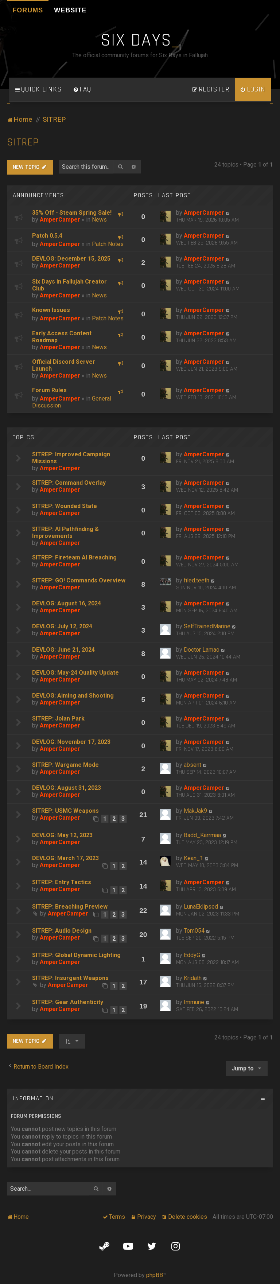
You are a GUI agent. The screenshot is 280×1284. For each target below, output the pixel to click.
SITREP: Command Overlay (69, 482)
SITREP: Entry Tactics (61, 882)
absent (192, 764)
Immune (194, 1002)
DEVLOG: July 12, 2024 (62, 626)
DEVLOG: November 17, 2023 (71, 741)
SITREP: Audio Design (62, 930)
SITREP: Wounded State (64, 506)
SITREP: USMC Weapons (65, 810)
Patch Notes (108, 244)
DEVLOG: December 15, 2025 (71, 258)
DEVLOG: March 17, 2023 (65, 858)
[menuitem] (82, 89)
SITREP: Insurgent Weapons (70, 978)
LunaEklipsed (201, 906)
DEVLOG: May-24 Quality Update (75, 672)
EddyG (192, 955)
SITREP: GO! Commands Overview (78, 580)
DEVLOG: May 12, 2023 (62, 835)
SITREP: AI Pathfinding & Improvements (65, 532)
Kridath (193, 978)
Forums (27, 10)
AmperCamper (60, 219)
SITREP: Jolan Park (58, 718)
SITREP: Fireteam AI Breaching (74, 557)
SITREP (23, 142)
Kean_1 (193, 858)
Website (70, 10)
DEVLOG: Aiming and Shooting (73, 695)
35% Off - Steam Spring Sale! (72, 212)
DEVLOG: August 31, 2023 (66, 787)
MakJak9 (195, 810)
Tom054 (194, 930)
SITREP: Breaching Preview (70, 906)
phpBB (154, 1275)
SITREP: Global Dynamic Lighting (76, 955)
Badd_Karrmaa (202, 835)
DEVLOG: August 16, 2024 (66, 603)
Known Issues (51, 310)
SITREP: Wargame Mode (65, 764)
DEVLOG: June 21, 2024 (63, 649)
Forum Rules (49, 390)
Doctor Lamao (201, 649)
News (99, 219)
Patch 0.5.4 (47, 235)
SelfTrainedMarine (207, 626)
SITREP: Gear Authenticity (67, 1002)
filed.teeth (196, 580)
